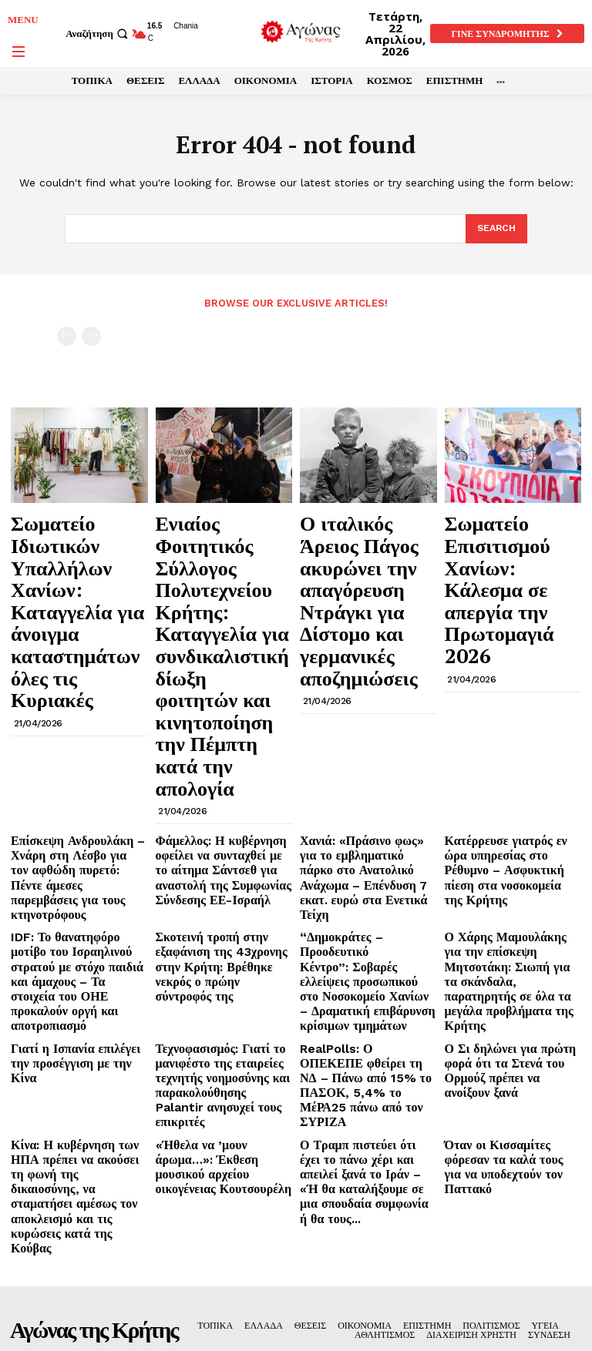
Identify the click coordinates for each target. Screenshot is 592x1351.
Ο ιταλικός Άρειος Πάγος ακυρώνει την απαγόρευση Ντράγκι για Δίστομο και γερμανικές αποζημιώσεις (359, 553)
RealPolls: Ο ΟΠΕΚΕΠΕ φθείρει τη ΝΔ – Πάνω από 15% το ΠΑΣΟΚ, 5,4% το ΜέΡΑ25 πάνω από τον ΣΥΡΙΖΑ (359, 838)
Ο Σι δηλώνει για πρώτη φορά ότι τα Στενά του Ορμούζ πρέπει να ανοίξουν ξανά (511, 826)
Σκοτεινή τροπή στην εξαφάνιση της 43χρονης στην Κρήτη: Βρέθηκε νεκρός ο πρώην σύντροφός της (221, 752)
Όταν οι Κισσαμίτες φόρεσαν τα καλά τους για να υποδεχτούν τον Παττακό (507, 894)
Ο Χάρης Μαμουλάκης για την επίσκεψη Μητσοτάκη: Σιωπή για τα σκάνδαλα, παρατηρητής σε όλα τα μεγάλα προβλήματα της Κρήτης (512, 758)
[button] (99, 33)
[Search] (495, 229)
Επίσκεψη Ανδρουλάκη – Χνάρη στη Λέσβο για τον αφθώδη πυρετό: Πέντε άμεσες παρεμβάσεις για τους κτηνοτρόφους (77, 690)
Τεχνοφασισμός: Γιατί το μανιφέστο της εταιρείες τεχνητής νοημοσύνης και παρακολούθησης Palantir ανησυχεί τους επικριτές (214, 838)
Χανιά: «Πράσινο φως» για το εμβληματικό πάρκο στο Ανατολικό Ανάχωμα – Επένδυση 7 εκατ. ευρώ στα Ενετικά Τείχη (364, 690)
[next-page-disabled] (91, 335)
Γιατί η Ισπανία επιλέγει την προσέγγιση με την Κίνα (72, 821)
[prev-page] (66, 335)
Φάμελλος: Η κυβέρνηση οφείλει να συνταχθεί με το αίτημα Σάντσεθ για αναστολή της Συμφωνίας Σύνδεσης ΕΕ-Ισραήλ (222, 690)
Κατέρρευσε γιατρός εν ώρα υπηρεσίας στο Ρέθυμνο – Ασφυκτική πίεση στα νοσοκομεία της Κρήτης (505, 685)
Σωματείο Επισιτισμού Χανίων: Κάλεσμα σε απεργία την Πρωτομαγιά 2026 (509, 539)
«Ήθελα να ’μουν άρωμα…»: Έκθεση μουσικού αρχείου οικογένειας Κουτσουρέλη (218, 894)
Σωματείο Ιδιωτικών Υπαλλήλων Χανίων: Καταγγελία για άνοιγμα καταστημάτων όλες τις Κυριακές (79, 547)
